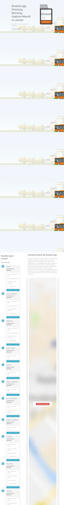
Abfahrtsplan (9, 290)
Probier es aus (16, 29)
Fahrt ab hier (16, 290)
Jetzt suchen (46, 22)
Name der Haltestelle (45, 15)
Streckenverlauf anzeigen (43, 404)
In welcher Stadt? (45, 10)
